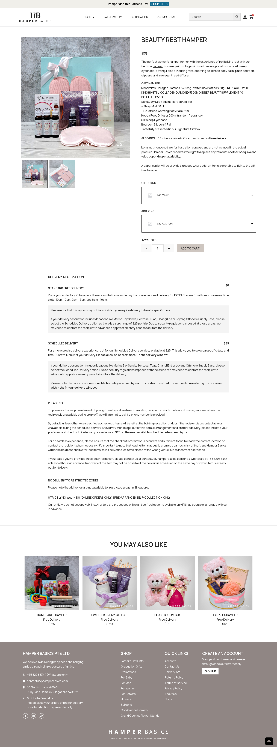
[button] (245, 17)
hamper (158, 66)
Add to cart (190, 249)
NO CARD (163, 195)
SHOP (126, 653)
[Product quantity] (158, 248)
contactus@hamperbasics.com (162, 459)
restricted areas (119, 488)
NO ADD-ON (165, 224)
